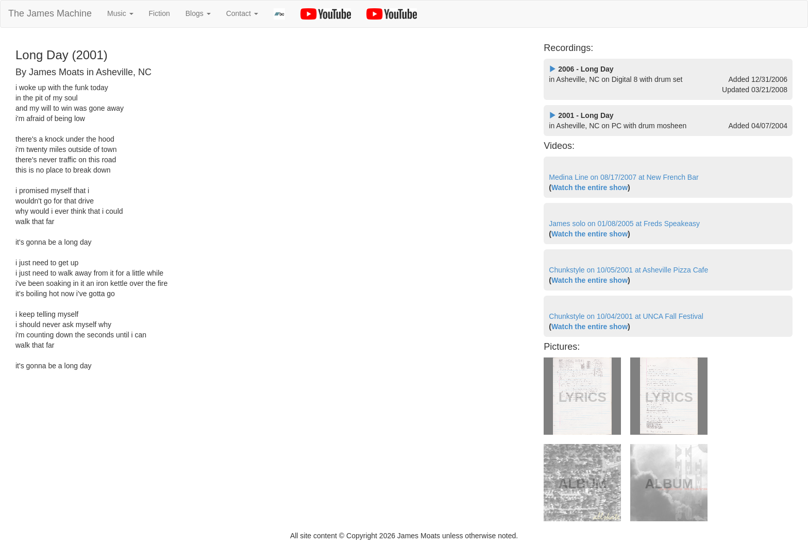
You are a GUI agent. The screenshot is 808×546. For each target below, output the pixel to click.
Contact (242, 13)
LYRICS (583, 397)
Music (120, 13)
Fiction (159, 13)
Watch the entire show (589, 187)
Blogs (198, 13)
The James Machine (50, 13)
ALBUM (582, 483)
